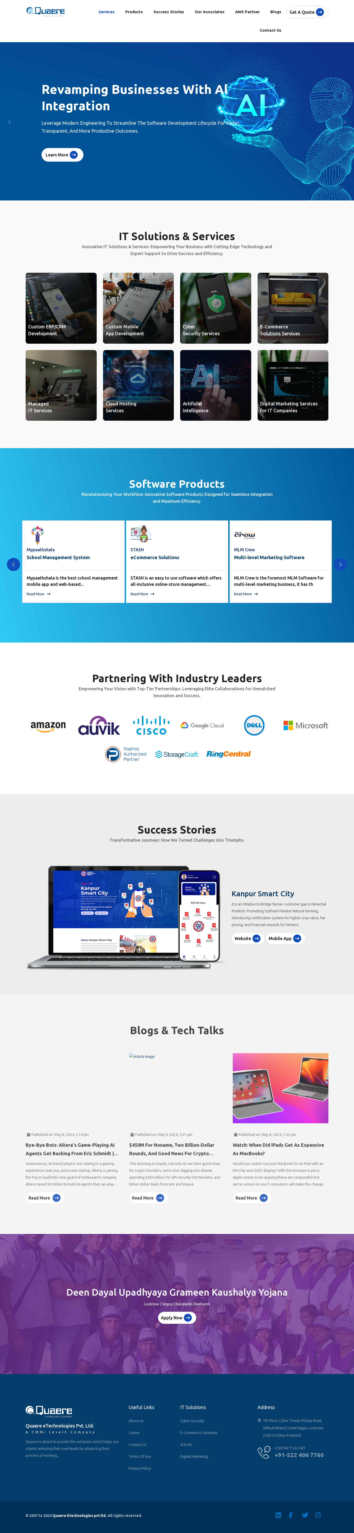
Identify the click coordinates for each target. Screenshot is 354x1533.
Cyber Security (192, 1421)
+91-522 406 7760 (299, 1454)
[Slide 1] (167, 967)
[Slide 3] (186, 967)
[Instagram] (321, 1515)
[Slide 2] (177, 967)
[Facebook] (295, 1515)
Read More (38, 594)
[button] (344, 122)
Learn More (62, 155)
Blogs (275, 11)
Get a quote (307, 12)
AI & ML (186, 1445)
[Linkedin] (282, 1515)
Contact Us (270, 30)
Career (134, 1433)
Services (107, 11)
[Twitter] (308, 1515)
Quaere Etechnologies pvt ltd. (80, 1515)
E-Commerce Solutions (199, 1433)
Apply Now (176, 1318)
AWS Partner (247, 11)
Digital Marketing (194, 1456)
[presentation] (13, 564)
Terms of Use (140, 1456)
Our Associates (210, 11)
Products (134, 11)
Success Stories (168, 11)
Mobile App (285, 938)
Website (247, 938)
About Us (136, 1421)
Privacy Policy (140, 1468)
